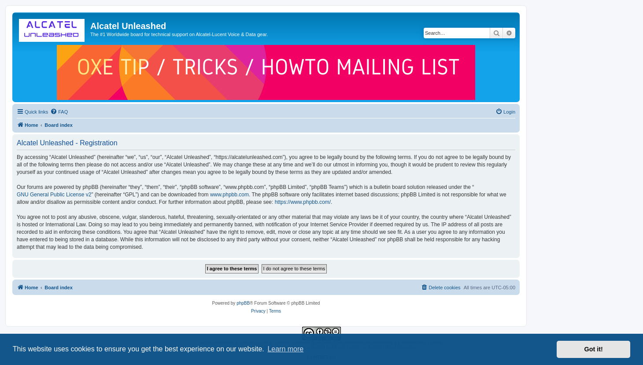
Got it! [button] (593, 349)
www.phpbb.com (229, 195)
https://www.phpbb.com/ (303, 202)
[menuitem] (59, 112)
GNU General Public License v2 (54, 195)
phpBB (243, 303)
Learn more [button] (285, 349)
